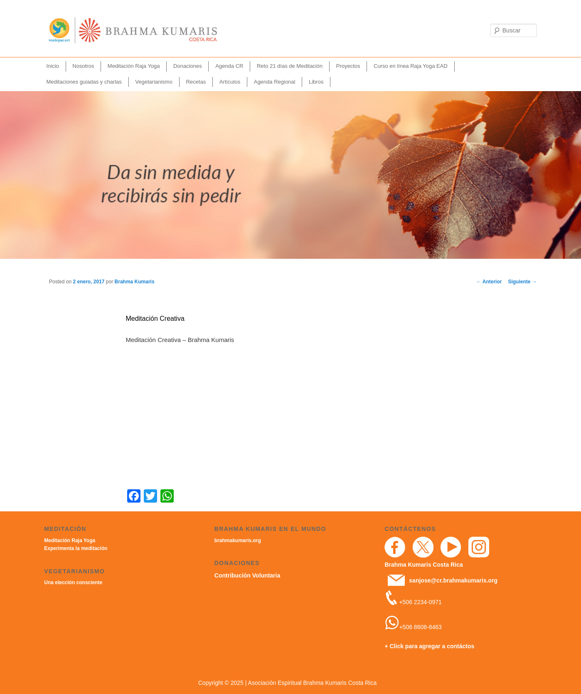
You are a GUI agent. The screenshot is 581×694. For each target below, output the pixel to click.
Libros (316, 82)
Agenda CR (229, 66)
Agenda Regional (274, 82)
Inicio (52, 66)
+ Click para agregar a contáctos (429, 646)
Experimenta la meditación (75, 548)
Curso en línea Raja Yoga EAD (411, 66)
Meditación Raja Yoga (134, 66)
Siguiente (522, 282)
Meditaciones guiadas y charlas (83, 82)
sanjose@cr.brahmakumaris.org (453, 580)
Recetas (196, 82)
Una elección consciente (73, 582)
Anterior (489, 282)
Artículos (230, 82)
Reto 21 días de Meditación (290, 66)
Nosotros (83, 66)
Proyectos (348, 66)
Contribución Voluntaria (247, 575)
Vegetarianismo (153, 82)
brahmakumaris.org (237, 540)
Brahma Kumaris (135, 282)
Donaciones (187, 66)
